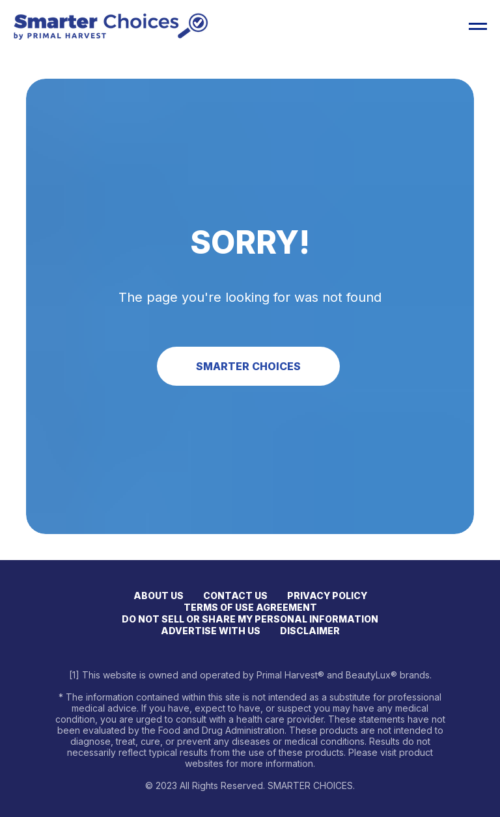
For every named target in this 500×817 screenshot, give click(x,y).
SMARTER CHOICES (248, 366)
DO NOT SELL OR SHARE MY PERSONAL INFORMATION (250, 618)
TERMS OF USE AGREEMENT (250, 607)
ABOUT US (158, 595)
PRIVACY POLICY (327, 595)
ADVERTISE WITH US (210, 630)
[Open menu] (478, 27)
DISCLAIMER (310, 630)
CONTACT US (235, 595)
